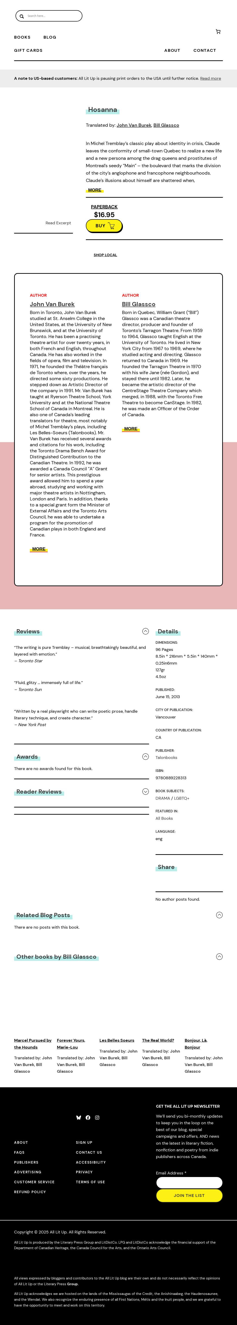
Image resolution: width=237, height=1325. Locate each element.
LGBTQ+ (182, 798)
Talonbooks (166, 757)
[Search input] (49, 16)
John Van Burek (134, 125)
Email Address (171, 1173)
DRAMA (163, 798)
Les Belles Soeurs (117, 1040)
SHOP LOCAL (105, 255)
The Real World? (158, 1040)
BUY (101, 226)
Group (72, 1284)
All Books (164, 818)
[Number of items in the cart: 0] (218, 32)
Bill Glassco (166, 125)
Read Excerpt (58, 223)
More (94, 190)
